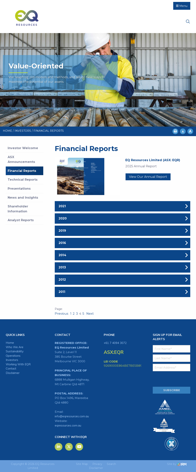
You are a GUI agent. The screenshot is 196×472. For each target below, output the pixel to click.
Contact (11, 368)
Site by (176, 464)
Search (111, 464)
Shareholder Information (18, 209)
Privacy (97, 464)
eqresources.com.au (68, 425)
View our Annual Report (148, 177)
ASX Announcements (21, 159)
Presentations (19, 188)
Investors (12, 360)
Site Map (82, 464)
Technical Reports (23, 179)
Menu (181, 6)
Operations (13, 355)
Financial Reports (22, 171)
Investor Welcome (23, 148)
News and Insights (23, 197)
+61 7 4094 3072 (115, 343)
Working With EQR (18, 364)
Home (10, 342)
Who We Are (14, 347)
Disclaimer (13, 373)
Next (90, 313)
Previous (62, 313)
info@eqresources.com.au (72, 416)
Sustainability (15, 351)
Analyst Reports (21, 220)
